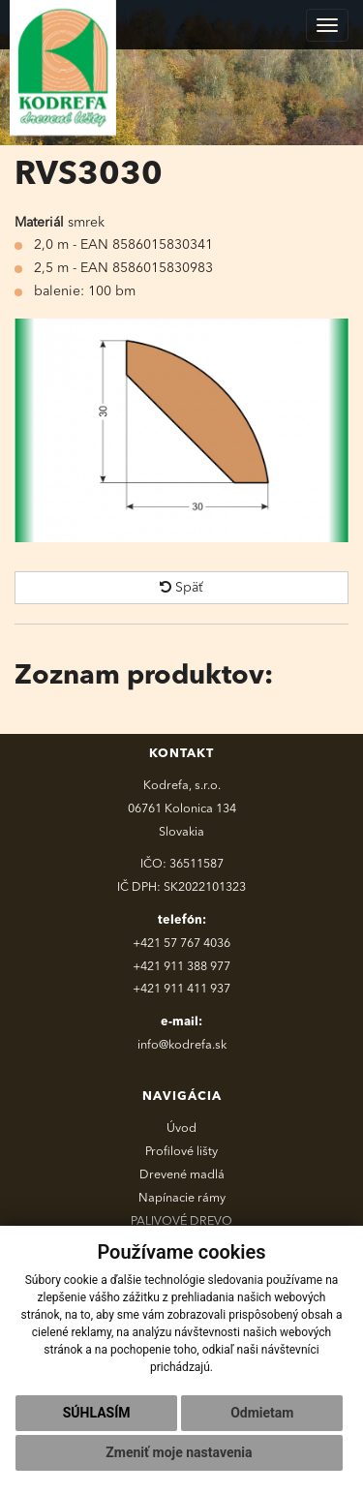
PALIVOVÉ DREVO (181, 1221)
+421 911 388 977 (181, 966)
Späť (181, 587)
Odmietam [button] (261, 1412)
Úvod (181, 1128)
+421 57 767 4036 (181, 943)
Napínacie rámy (182, 1198)
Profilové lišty (181, 1151)
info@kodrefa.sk (182, 1045)
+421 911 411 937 (181, 989)
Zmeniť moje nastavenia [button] (179, 1452)
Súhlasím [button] (97, 1412)
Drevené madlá (182, 1175)
